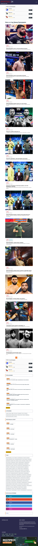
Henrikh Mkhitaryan (8, 488)
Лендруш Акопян (27, 462)
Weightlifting (7, 535)
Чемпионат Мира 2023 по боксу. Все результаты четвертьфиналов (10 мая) (19, 390)
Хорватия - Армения (9, 468)
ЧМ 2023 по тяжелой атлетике (10, 471)
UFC (29, 465)
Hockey (13, 488)
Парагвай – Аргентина (10, 429)
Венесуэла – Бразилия (10, 434)
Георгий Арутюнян (20, 457)
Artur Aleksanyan (19, 485)
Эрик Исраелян (8, 460)
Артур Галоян (18, 479)
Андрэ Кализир (28, 476)
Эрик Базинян (29, 474)
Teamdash (10, 8)
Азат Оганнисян (8, 462)
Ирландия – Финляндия (11, 449)
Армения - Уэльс (15, 468)
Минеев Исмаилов (25, 465)
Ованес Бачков (24, 474)
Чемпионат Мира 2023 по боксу (10, 459)
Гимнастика (29, 459)
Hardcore (17, 462)
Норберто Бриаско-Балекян (16, 477)
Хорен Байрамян (8, 476)
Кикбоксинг (28, 477)
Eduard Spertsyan (29, 485)
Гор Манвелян (29, 482)
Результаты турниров (26, 457)
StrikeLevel (10, 16)
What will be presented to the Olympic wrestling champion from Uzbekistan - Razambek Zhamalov (18, 400)
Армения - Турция (18, 460)
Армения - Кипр (13, 460)
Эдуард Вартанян (26, 468)
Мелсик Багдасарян (8, 457)
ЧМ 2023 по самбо (20, 468)
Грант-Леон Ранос (14, 482)
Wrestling (8, 398)
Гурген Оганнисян (25, 459)
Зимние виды (13, 462)
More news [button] (8, 407)
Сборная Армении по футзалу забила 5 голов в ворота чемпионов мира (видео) (18, 405)
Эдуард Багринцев (24, 482)
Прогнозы (15, 465)
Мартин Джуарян (21, 462)
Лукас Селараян (19, 476)
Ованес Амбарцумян (9, 477)
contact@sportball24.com (23, 528)
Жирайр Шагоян (8, 485)
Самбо (12, 465)
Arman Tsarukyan (13, 485)
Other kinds (12, 535)
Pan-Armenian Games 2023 (9, 416)
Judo (15, 488)
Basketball (19, 413)
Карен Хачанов (23, 479)
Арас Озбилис (19, 482)
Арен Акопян (23, 476)
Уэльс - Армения (14, 457)
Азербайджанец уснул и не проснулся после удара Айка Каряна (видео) (18, 385)
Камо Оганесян (28, 479)
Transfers (15, 416)
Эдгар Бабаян (8, 479)
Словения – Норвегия (10, 444)
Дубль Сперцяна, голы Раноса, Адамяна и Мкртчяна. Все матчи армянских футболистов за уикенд (18, 395)
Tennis (23, 413)
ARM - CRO (28, 471)
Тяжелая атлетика (23, 477)
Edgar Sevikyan (24, 485)
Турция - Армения (23, 471)
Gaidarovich (10, 12)
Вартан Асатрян (14, 474)
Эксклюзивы (23, 460)
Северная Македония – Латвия (12, 439)
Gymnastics (3, 535)
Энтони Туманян (8, 482)
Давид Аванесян (19, 474)
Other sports (8, 383)
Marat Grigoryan (19, 488)
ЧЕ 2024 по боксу (20, 465)
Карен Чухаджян (13, 479)
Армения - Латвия (28, 460)
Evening (7, 513)
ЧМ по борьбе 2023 (17, 471)
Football (8, 393)
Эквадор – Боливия (10, 424)
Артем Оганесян (8, 465)
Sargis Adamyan (24, 488)
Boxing (8, 388)
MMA (12, 413)
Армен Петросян (14, 476)
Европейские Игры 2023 (18, 459)
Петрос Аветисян (8, 474)
